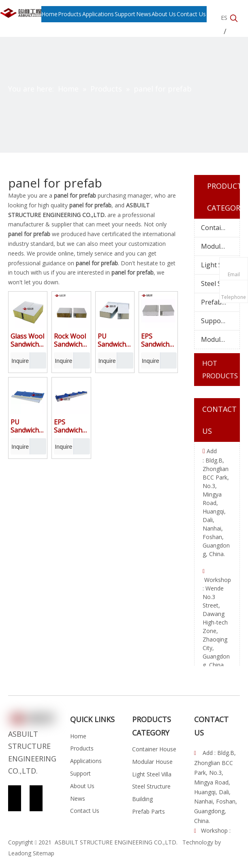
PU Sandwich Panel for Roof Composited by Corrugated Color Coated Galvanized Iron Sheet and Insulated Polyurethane (28, 426)
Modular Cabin (220, 339)
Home (78, 736)
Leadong (19, 853)
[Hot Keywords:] (233, 18)
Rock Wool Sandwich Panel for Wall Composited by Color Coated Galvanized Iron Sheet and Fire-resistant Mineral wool (71, 340)
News (77, 798)
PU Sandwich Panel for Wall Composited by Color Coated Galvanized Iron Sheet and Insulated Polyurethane (115, 340)
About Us (82, 786)
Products (82, 748)
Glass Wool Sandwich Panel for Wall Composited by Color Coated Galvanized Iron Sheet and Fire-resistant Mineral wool (28, 340)
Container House (220, 227)
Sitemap (43, 853)
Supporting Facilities (220, 320)
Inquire (20, 360)
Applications (86, 761)
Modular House (220, 246)
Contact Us (84, 810)
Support (80, 773)
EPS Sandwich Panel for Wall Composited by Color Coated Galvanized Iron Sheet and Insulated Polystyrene (158, 340)
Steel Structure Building (220, 283)
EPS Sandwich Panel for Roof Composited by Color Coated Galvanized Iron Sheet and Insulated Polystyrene (71, 426)
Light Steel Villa (220, 264)
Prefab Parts (220, 302)
